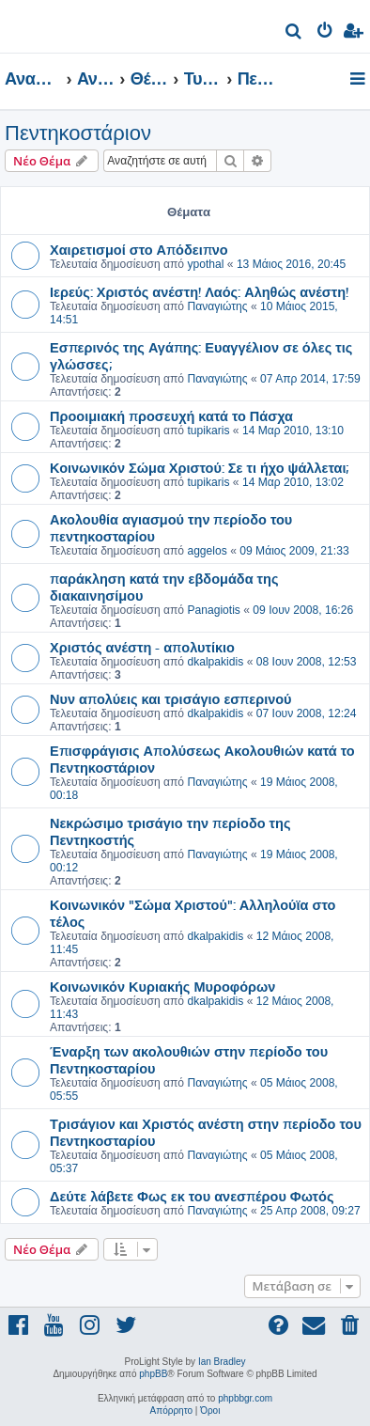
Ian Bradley (222, 1361)
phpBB (153, 1374)
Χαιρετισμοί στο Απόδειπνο (139, 249)
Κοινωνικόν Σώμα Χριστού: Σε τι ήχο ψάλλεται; (199, 467)
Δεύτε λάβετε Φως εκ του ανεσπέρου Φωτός (192, 1195)
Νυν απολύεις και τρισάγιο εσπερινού (171, 698)
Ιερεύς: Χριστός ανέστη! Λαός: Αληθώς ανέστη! (199, 291)
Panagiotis (213, 610)
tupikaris (208, 430)
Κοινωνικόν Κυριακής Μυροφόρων (162, 986)
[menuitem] (294, 33)
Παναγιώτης (217, 306)
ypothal (205, 264)
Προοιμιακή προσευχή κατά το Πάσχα (171, 415)
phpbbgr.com (245, 1398)
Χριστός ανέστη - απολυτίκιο (142, 646)
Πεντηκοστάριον (78, 133)
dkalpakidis (215, 661)
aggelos (206, 550)
